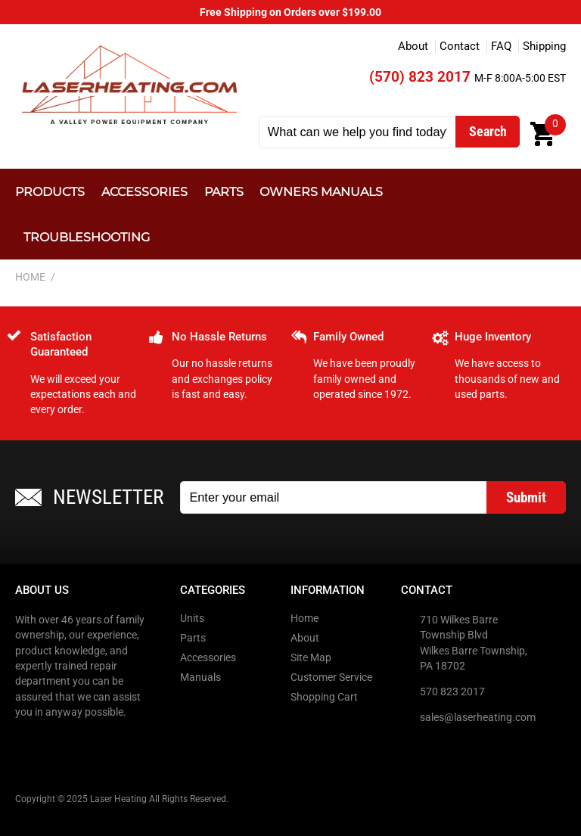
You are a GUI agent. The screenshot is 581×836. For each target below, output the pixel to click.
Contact (460, 46)
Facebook (28, 743)
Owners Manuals (321, 191)
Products (50, 191)
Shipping (544, 46)
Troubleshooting (86, 236)
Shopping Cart (324, 697)
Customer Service (331, 677)
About (413, 46)
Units (192, 618)
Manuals (200, 677)
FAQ (501, 46)
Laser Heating (128, 84)
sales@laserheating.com (478, 717)
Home (304, 618)
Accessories (144, 191)
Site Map (310, 657)
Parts (224, 191)
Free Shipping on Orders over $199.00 (290, 12)
